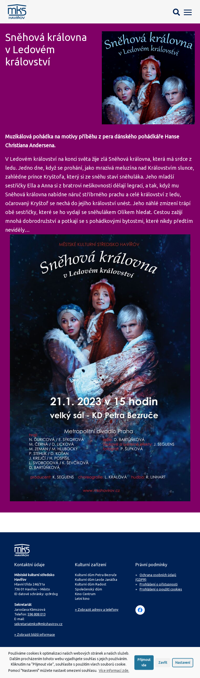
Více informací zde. (114, 672)
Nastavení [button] (182, 664)
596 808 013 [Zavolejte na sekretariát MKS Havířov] (37, 614)
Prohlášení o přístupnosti (159, 584)
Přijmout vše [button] (144, 663)
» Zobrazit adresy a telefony (96, 609)
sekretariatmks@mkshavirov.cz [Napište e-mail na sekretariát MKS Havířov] (38, 624)
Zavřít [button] (162, 664)
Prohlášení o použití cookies (161, 589)
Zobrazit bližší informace (34, 634)
